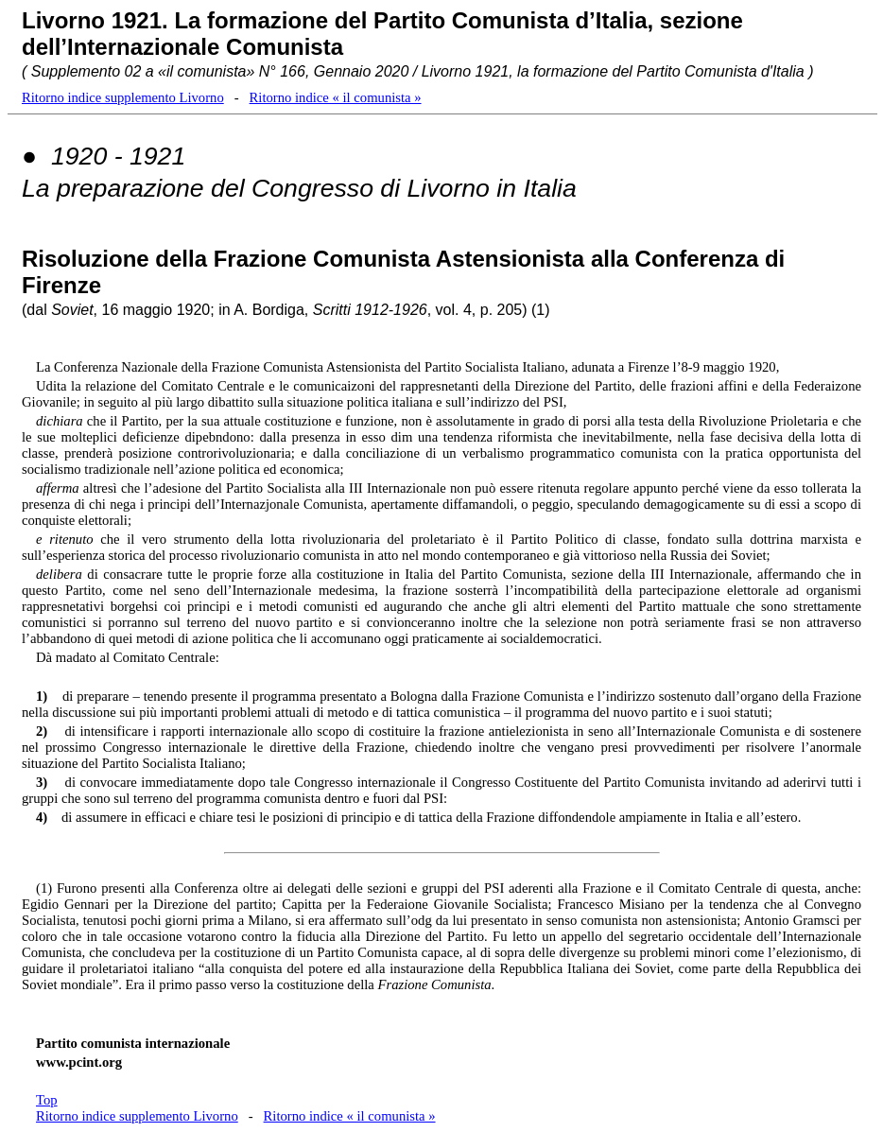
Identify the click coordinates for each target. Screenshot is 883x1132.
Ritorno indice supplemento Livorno (123, 97)
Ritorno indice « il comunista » (336, 97)
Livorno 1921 (92, 20)
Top (47, 1099)
